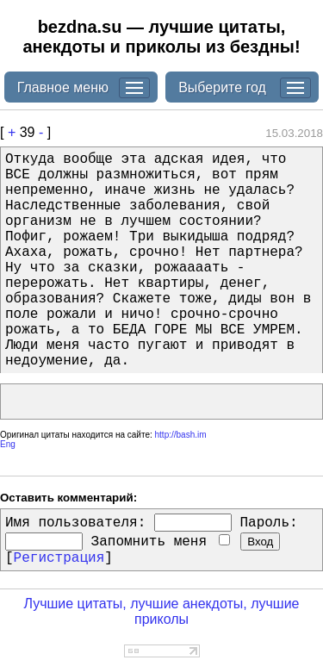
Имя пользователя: (75, 523)
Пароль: (268, 523)
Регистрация (59, 558)
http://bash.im (181, 434)
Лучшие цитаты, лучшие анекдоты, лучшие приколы (161, 611)
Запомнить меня (160, 542)
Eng (8, 444)
